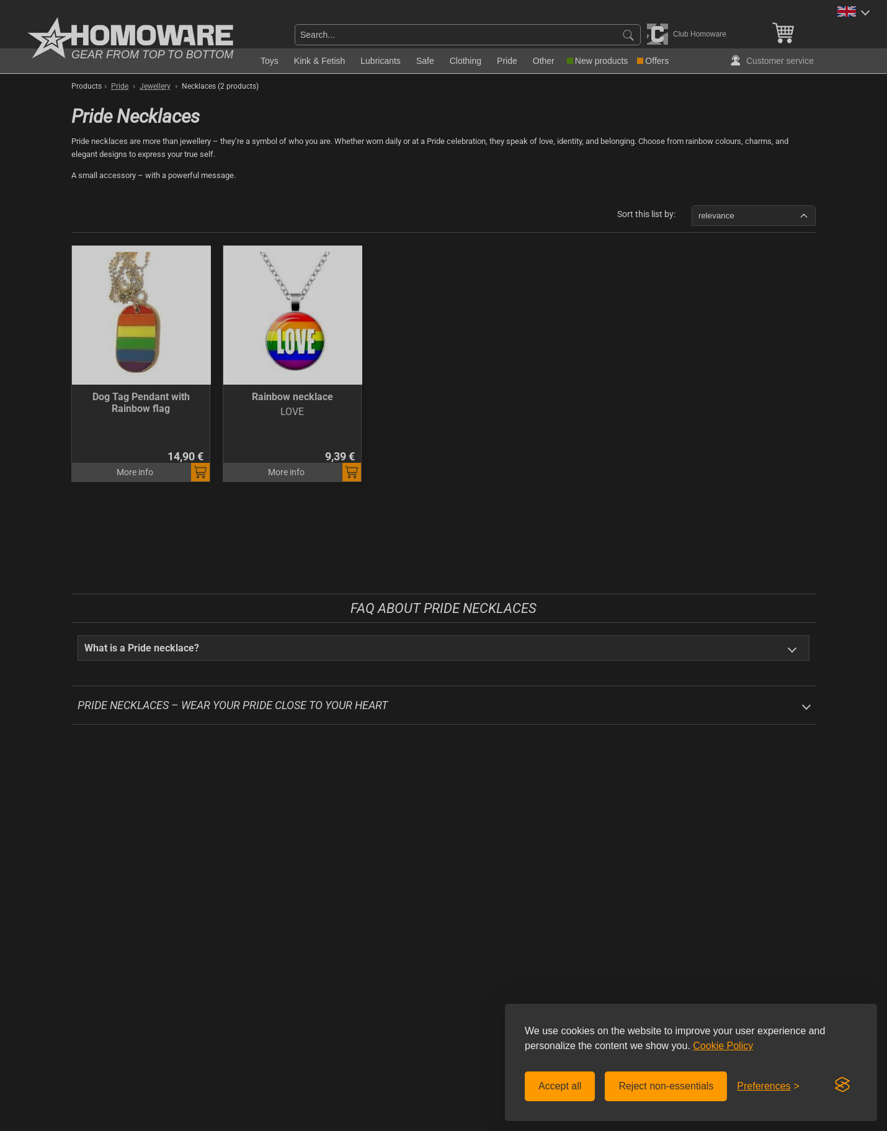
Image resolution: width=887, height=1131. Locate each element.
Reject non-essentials (665, 1086)
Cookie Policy (723, 1045)
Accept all (559, 1086)
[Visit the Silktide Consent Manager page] (842, 1085)
